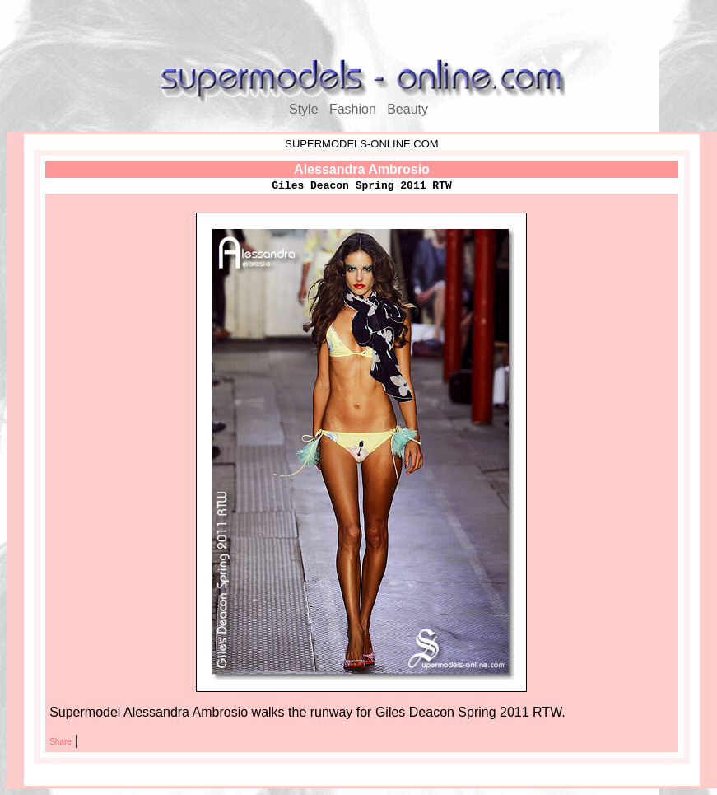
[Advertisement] (359, 31)
